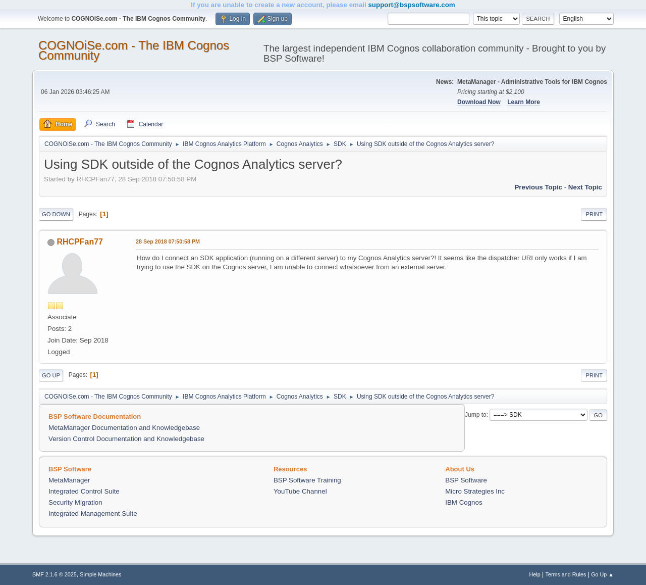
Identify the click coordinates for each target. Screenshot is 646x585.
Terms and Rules (566, 574)
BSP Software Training (307, 480)
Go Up (51, 375)
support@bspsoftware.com (411, 5)
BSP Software (466, 480)
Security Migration (75, 502)
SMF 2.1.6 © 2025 (54, 574)
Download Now (479, 102)
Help (535, 574)
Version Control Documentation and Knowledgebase (126, 439)
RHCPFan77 (80, 241)
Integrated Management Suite (92, 513)
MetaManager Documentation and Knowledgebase (124, 427)
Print (594, 214)
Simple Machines (100, 574)
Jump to (476, 414)
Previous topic (538, 187)
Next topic (585, 187)
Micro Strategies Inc (475, 491)
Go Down (56, 214)
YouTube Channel (300, 491)
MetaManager (69, 480)
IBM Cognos (463, 502)
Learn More (523, 102)
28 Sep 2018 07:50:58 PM (168, 241)
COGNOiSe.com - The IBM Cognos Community (133, 50)
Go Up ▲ (602, 574)
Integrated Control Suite (84, 491)
